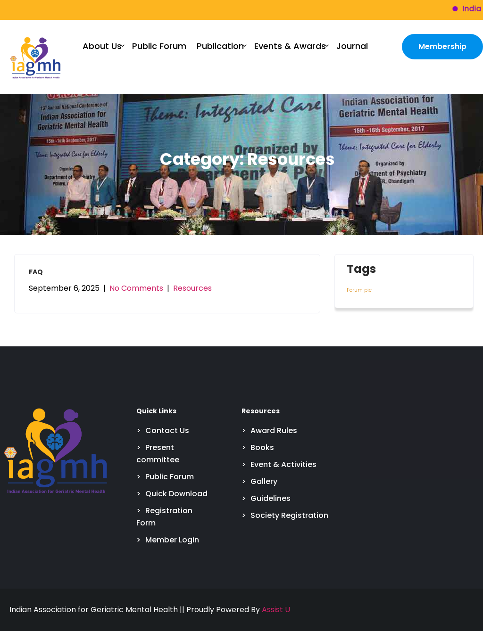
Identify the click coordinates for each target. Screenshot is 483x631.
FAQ (36, 272)
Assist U (276, 609)
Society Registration (289, 515)
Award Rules (273, 430)
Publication (220, 46)
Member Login (172, 539)
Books (262, 447)
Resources (192, 288)
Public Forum (159, 46)
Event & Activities (283, 464)
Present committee (157, 453)
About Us (102, 46)
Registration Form (164, 516)
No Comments (136, 288)
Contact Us (167, 430)
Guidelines (270, 498)
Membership (442, 46)
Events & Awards (290, 46)
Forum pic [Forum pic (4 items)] (359, 290)
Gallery (263, 481)
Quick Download (176, 493)
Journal (352, 46)
